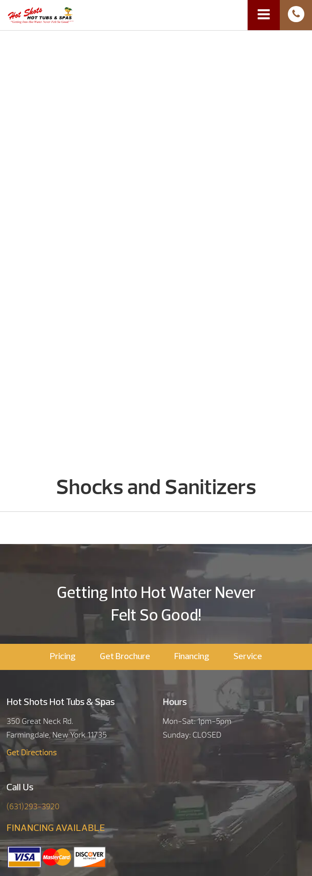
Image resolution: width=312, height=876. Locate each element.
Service (247, 657)
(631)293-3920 (33, 807)
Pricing (63, 657)
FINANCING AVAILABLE (55, 828)
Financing (191, 657)
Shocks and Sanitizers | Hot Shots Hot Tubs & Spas (40, 14)
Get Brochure (125, 657)
